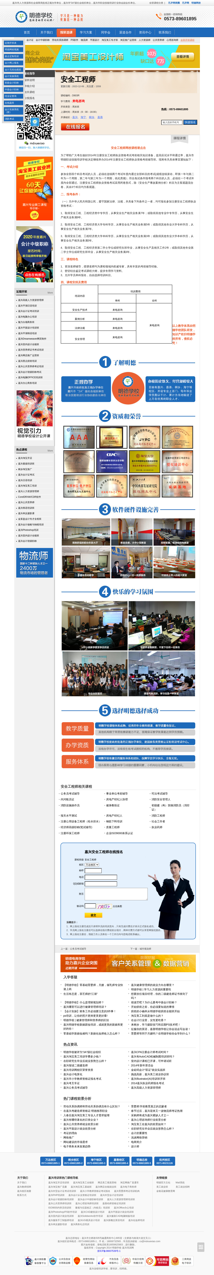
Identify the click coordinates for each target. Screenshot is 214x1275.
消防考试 (9, 119)
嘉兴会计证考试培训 (28, 311)
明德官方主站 (163, 1182)
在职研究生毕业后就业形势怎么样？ (85, 1060)
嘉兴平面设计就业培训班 (121, 1212)
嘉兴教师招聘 (24, 1186)
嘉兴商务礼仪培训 (80, 1224)
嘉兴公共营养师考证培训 (31, 366)
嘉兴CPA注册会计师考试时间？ (150, 1052)
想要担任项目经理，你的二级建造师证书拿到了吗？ (159, 995)
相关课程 (29, 92)
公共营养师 (158, 40)
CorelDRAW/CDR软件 (29, 497)
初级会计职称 (12, 82)
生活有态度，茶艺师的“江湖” (80, 993)
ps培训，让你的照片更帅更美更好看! (85, 1015)
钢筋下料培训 (114, 821)
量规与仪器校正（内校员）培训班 (92, 1207)
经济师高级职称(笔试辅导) (76, 827)
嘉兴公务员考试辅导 (75, 1087)
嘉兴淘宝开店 (25, 458)
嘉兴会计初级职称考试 (29, 372)
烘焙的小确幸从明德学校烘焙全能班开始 (155, 1011)
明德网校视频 (12, 49)
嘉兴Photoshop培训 (28, 530)
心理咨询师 (172, 40)
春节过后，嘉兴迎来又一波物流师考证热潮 (156, 1110)
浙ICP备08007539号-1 (108, 1251)
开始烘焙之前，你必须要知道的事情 (152, 1006)
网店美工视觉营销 (107, 1182)
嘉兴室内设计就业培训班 (61, 1216)
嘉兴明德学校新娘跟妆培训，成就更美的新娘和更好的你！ (93, 1026)
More (50, 292)
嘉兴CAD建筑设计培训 (92, 1212)
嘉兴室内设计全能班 (28, 344)
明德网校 (196, 3)
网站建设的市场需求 (75, 1142)
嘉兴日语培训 (25, 480)
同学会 (105, 32)
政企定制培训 (12, 56)
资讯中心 (145, 32)
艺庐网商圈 (174, 3)
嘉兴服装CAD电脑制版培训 (121, 1216)
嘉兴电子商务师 (128, 1186)
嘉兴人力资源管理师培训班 (121, 1199)
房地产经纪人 (114, 815)
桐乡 (91, 117)
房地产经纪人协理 (117, 799)
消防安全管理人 (161, 799)
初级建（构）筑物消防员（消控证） (170, 807)
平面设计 (94, 40)
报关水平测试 (69, 815)
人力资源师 (144, 40)
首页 (27, 32)
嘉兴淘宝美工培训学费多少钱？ (82, 1056)
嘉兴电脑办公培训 (27, 316)
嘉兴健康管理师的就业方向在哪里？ (152, 985)
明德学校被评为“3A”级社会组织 (82, 1052)
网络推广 (68, 1137)
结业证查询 (10, 96)
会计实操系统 (12, 76)
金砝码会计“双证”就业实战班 (148, 1069)
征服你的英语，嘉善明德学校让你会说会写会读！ (161, 1029)
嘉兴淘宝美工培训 (27, 485)
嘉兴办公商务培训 (27, 383)
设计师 (135, 1146)
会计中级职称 (43, 40)
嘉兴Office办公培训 (124, 1207)
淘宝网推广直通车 (129, 1182)
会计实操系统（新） (12, 111)
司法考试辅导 (160, 793)
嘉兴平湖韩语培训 (27, 333)
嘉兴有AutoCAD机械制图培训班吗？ (153, 1056)
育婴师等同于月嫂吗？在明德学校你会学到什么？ (161, 1033)
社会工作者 (158, 821)
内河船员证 (67, 799)
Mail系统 (180, 1182)
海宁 (83, 117)
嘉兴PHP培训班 (56, 1195)
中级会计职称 (12, 89)
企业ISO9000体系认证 (119, 833)
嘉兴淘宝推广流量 (57, 1186)
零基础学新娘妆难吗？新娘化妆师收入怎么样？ (91, 1033)
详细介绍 (29, 86)
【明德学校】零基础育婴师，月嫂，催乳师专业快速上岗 (93, 987)
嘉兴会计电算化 (72, 1074)
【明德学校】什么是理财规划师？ (83, 1002)
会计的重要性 (139, 1133)
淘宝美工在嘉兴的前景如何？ (148, 1124)
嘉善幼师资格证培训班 (114, 1203)
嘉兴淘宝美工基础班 (81, 1186)
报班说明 (29, 80)
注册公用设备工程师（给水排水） (81, 821)
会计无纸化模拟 (13, 69)
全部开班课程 (187, 40)
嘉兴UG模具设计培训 (89, 1220)
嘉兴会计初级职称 (27, 541)
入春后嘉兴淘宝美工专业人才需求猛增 (86, 1115)
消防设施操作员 (70, 805)
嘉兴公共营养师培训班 (60, 1203)
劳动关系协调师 (60, 40)
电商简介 (136, 1142)
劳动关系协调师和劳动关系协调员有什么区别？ (91, 1106)
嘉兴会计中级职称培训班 (90, 1199)
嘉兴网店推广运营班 (28, 355)
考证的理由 (70, 1133)
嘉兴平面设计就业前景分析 (79, 1128)
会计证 (29, 40)
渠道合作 (125, 32)
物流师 (84, 40)
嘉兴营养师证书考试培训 (31, 349)
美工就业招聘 (183, 1186)
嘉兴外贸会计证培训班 (111, 1195)
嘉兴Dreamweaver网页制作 (32, 338)
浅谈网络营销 (139, 1137)
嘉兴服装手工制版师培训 (61, 1220)
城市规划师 (145, 948)
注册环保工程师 (70, 833)
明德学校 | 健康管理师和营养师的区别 (86, 1020)
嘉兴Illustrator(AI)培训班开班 (148, 1078)
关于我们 (46, 32)
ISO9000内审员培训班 (59, 1207)
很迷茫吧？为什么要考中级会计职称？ (154, 1002)
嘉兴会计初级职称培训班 (61, 1199)
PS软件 (74, 40)
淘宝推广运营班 (128, 40)
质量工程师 (113, 827)
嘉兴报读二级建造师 (75, 1065)
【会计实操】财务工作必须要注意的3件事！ (89, 1011)
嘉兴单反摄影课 (26, 513)
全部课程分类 (156, 3)
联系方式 (21, 1195)
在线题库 (9, 103)
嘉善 (100, 117)
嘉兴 (75, 117)
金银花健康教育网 (165, 1191)
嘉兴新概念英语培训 (114, 1220)
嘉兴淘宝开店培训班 (58, 1182)
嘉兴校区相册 (24, 1191)
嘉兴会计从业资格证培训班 (82, 1195)
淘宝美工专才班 (110, 40)
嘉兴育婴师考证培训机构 (127, 1191)
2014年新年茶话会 (142, 1065)
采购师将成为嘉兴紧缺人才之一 (150, 1115)
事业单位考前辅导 (117, 793)
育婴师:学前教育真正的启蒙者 (149, 1106)
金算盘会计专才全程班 (29, 519)
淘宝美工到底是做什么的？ (147, 1015)
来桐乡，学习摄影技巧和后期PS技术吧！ (156, 1024)
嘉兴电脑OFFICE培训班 (30, 377)
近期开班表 (10, 43)
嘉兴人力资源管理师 (28, 491)
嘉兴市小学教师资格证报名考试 (82, 1078)
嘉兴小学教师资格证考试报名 (95, 1191)
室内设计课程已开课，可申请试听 (151, 1060)
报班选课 (66, 32)
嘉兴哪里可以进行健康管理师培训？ (85, 1006)
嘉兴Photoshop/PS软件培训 (62, 1212)
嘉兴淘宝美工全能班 (83, 1182)
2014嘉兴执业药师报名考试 (147, 1083)
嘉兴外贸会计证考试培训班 (62, 1191)
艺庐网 (185, 3)
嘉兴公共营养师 (26, 502)
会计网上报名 (12, 62)
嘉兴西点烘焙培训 (27, 361)
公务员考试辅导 (70, 793)
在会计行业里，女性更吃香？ (148, 1020)
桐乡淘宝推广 (25, 469)
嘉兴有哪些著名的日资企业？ (81, 1119)
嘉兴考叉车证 (71, 1083)
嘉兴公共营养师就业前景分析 (81, 1124)
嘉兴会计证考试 (26, 474)
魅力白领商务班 (26, 322)
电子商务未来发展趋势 (76, 1146)
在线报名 (29, 98)
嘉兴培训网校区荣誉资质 (78, 1069)
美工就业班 (162, 1186)
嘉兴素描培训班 (26, 463)
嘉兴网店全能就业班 (105, 1186)
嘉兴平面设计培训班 (28, 327)
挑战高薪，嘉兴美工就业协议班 (150, 1074)
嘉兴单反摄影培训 (57, 1224)
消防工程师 (158, 815)
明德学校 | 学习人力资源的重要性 (151, 989)
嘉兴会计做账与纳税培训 (31, 524)
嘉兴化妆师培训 (136, 1220)
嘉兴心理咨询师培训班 (87, 1203)
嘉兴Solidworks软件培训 (90, 1216)
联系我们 (165, 32)
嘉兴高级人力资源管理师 (31, 300)
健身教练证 (113, 805)
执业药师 (157, 827)
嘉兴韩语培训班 (26, 508)
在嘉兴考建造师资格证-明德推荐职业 (85, 1110)
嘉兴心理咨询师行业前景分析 (148, 1119)
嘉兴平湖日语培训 (27, 305)
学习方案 (86, 32)
